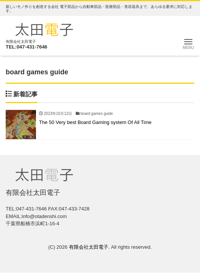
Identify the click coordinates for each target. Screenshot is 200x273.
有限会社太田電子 (88, 247)
